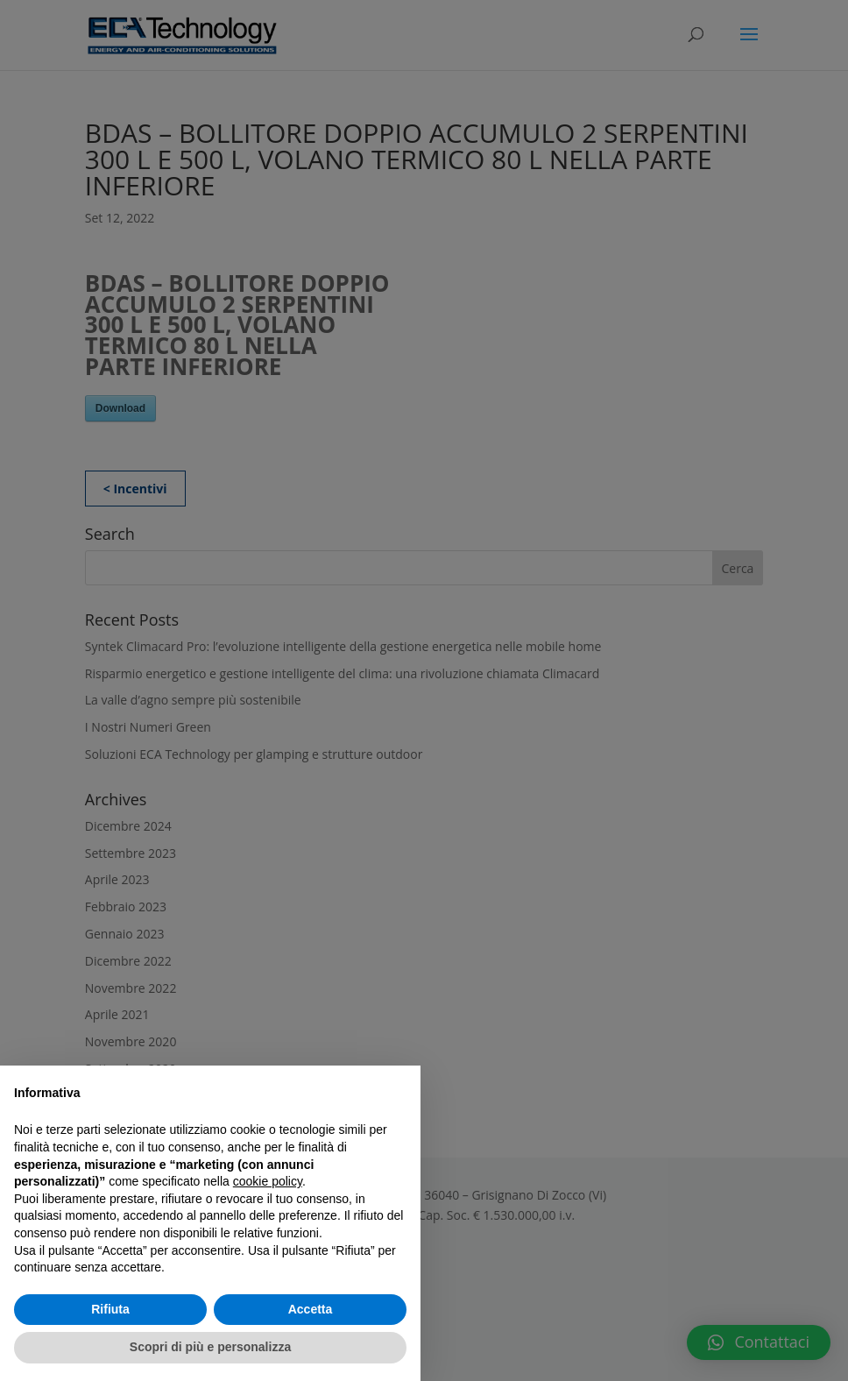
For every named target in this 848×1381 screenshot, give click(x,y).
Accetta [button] (310, 1309)
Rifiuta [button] (110, 1309)
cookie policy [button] (267, 1181)
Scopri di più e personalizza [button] (210, 1347)
